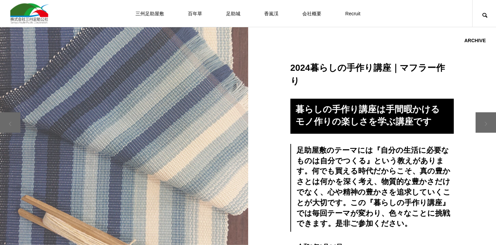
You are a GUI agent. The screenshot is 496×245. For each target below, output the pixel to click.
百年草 (195, 13)
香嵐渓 (271, 13)
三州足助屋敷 (149, 13)
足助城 (233, 13)
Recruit (352, 13)
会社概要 (311, 13)
